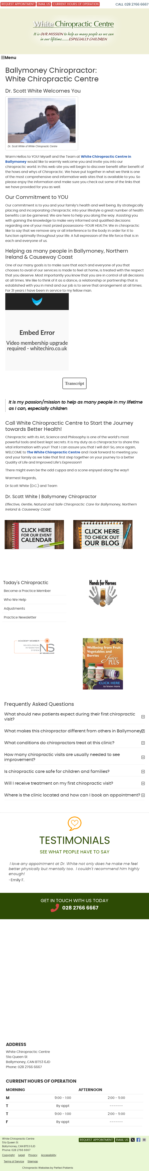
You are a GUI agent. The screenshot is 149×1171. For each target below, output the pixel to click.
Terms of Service (14, 1161)
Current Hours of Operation (76, 4)
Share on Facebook (139, 1140)
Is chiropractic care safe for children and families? (56, 771)
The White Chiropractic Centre (53, 452)
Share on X (133, 1140)
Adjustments (14, 608)
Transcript (74, 383)
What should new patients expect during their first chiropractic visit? (69, 716)
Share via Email (144, 1140)
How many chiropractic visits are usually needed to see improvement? (62, 757)
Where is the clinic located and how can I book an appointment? (72, 795)
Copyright (8, 1155)
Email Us (44, 4)
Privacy (32, 1155)
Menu (8, 57)
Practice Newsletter (20, 617)
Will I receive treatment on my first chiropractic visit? (58, 783)
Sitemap (33, 1161)
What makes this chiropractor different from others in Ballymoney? (74, 731)
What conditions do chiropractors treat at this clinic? (59, 743)
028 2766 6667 (136, 4)
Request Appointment (18, 4)
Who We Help (15, 599)
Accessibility (48, 1155)
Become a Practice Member (27, 591)
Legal (21, 1155)
